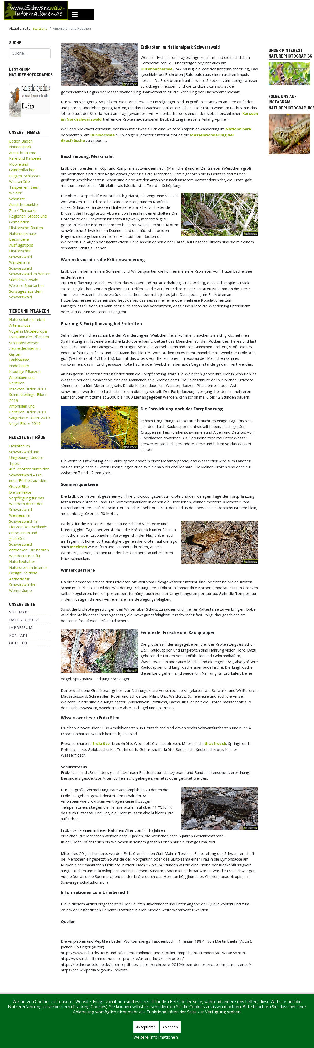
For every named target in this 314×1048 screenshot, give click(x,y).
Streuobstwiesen (24, 342)
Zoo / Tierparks (22, 210)
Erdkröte (101, 743)
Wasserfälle (19, 181)
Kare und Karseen (25, 158)
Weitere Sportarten (26, 285)
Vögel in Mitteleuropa (28, 331)
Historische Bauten (26, 227)
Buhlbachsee (102, 134)
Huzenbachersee (156, 68)
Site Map (18, 612)
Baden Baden (21, 141)
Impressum (20, 627)
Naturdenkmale (22, 233)
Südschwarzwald (23, 279)
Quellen (18, 642)
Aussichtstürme (22, 152)
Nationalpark (20, 146)
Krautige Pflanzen (25, 371)
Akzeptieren (146, 1027)
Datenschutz (23, 619)
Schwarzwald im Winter (29, 273)
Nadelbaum (19, 365)
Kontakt (18, 635)
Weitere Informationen (155, 1037)
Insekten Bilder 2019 (27, 388)
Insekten (78, 546)
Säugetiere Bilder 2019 (29, 417)
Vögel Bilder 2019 (25, 423)
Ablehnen (170, 1027)
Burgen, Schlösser (25, 175)
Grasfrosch (215, 743)
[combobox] (30, 53)
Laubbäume (19, 359)
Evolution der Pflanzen (29, 336)
